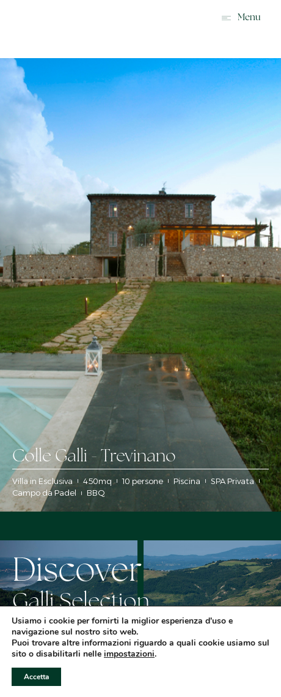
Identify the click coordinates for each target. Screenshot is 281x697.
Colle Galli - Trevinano (94, 457)
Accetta (36, 677)
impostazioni (129, 654)
